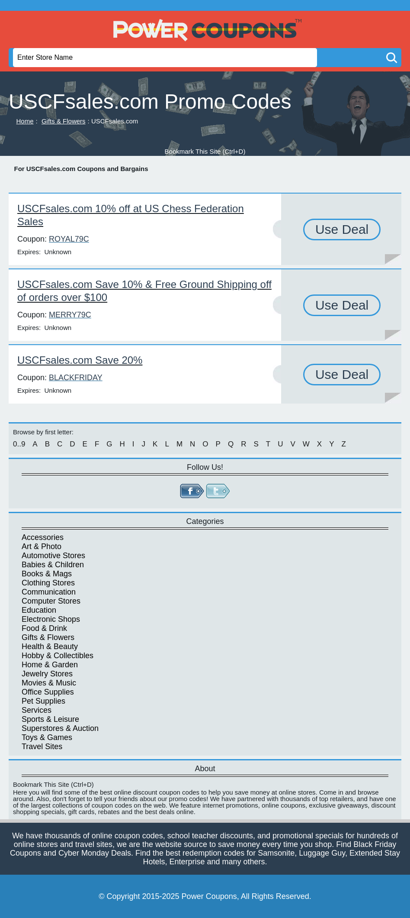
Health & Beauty (50, 646)
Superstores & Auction (60, 728)
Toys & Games (47, 737)
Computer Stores (51, 601)
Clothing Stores (48, 583)
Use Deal (341, 229)
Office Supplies (48, 692)
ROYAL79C (69, 239)
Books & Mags (47, 573)
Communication (49, 592)
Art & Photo (41, 546)
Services (36, 710)
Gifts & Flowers (64, 121)
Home (25, 121)
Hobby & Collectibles (57, 655)
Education (39, 610)
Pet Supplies (43, 701)
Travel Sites (42, 746)
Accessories (43, 537)
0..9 (19, 444)
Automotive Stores (53, 555)
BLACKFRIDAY (75, 377)
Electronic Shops (51, 619)
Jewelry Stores (47, 673)
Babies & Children (53, 564)
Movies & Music (49, 683)
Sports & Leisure (50, 719)
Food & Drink (44, 628)
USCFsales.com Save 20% (79, 360)
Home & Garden (50, 664)
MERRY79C (70, 314)
